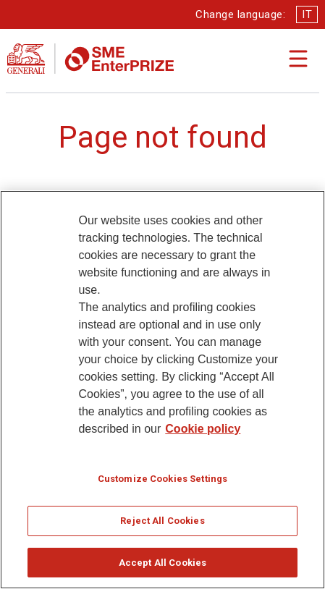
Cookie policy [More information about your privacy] (202, 434)
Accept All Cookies (162, 567)
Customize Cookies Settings (162, 483)
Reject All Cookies (162, 525)
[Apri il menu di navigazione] (298, 58)
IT (307, 14)
